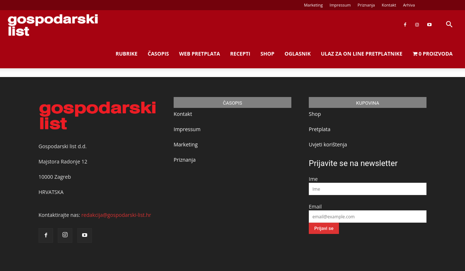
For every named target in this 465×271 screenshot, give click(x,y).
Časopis (158, 53)
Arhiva (409, 5)
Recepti (240, 53)
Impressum (340, 5)
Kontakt (389, 5)
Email (315, 206)
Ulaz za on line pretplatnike (361, 53)
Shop (267, 53)
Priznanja (366, 5)
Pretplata (320, 129)
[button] (449, 25)
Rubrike (126, 53)
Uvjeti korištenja (328, 144)
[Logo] (52, 25)
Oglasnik (297, 53)
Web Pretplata (199, 53)
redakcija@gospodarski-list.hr (116, 214)
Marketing (313, 5)
